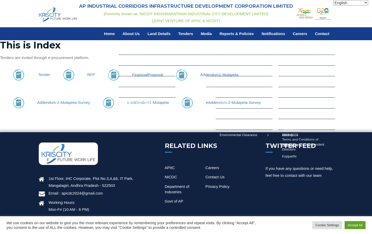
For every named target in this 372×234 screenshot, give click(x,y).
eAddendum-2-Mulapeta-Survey (233, 102)
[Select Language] (350, 2)
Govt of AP (174, 201)
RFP (91, 74)
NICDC (171, 177)
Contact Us (214, 177)
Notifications (273, 33)
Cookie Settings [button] (327, 225)
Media (206, 33)
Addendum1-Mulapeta (219, 74)
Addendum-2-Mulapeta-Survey (63, 102)
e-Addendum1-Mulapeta (148, 102)
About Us (131, 33)
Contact (322, 33)
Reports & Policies (237, 33)
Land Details (159, 33)
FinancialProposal (147, 74)
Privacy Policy (217, 186)
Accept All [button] (355, 225)
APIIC (170, 167)
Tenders (185, 33)
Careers (300, 33)
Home (109, 33)
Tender (44, 74)
